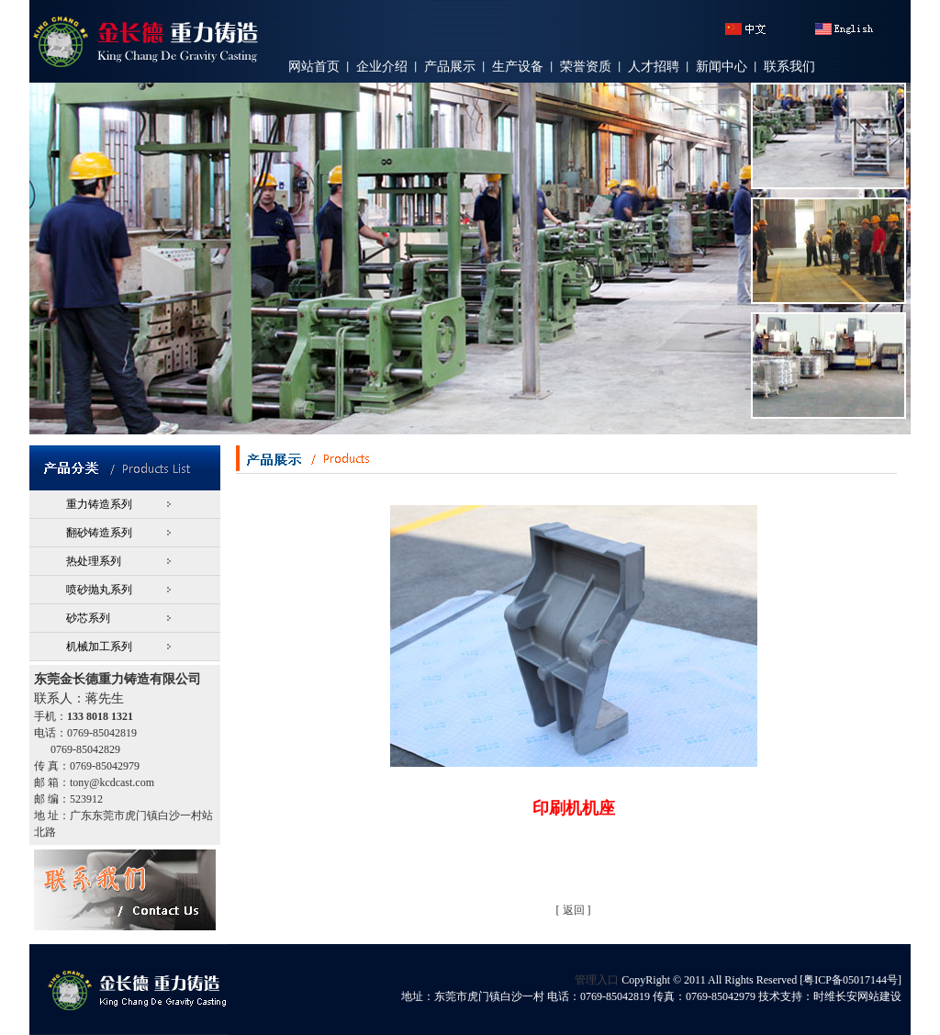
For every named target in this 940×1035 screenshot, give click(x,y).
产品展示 (450, 66)
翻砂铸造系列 (99, 532)
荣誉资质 (585, 66)
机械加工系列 (99, 646)
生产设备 (517, 66)
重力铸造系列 (99, 504)
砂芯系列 (88, 618)
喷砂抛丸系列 (99, 589)
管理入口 (597, 979)
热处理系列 (93, 561)
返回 (574, 910)
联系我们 (789, 66)
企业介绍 (382, 66)
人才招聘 (653, 66)
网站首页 (314, 66)
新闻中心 (721, 66)
